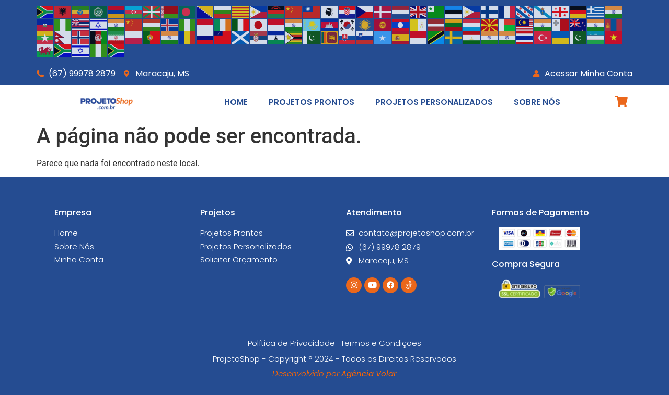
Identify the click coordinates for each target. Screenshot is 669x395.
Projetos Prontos (311, 102)
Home (236, 102)
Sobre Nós (537, 102)
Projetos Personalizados (434, 102)
